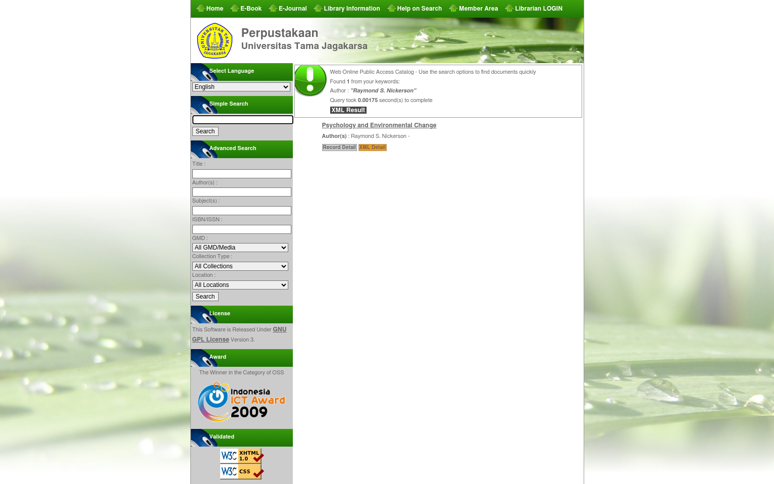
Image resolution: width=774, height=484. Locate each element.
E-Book (251, 9)
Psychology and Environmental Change (379, 125)
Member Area (478, 9)
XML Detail (372, 147)
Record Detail (339, 147)
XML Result (348, 110)
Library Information (352, 9)
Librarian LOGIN (538, 9)
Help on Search (419, 9)
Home (215, 9)
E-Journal (293, 9)
